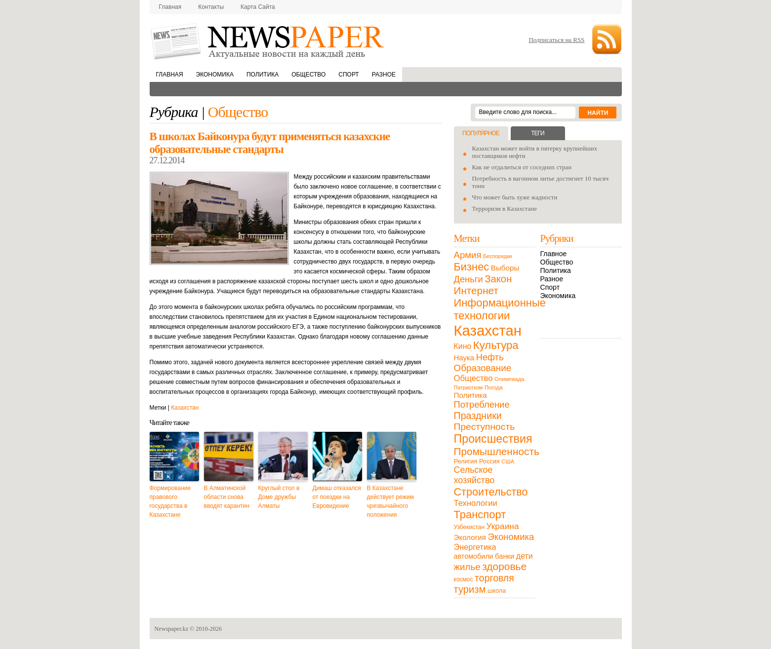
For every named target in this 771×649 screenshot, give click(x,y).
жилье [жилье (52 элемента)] (467, 567)
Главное (553, 254)
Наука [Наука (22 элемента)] (464, 357)
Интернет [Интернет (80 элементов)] (476, 290)
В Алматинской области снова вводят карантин (226, 497)
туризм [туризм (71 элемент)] (470, 589)
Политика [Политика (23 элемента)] (470, 395)
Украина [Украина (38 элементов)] (503, 526)
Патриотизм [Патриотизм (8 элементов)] (468, 387)
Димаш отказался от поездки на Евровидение (337, 497)
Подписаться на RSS (556, 39)
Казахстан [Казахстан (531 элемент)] (488, 330)
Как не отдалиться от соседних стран (522, 167)
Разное (384, 74)
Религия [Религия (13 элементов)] (466, 461)
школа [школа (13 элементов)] (496, 590)
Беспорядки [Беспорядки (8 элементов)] (497, 256)
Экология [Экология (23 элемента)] (470, 537)
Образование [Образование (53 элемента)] (483, 368)
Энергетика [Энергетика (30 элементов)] (475, 546)
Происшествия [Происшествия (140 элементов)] (493, 438)
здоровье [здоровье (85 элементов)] (504, 566)
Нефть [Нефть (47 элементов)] (490, 357)
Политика (262, 74)
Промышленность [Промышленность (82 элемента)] (496, 451)
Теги (537, 133)
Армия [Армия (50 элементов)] (468, 255)
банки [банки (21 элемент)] (504, 556)
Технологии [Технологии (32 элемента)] (475, 503)
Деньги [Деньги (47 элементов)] (468, 279)
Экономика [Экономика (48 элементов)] (511, 537)
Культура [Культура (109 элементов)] (496, 345)
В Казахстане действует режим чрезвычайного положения (390, 501)
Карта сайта (258, 6)
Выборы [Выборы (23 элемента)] (505, 268)
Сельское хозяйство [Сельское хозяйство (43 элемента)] (474, 475)
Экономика (215, 74)
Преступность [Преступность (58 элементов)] (484, 426)
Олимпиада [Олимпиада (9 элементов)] (509, 379)
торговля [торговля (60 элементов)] (494, 578)
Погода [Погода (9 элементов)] (494, 387)
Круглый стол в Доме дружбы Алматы (279, 497)
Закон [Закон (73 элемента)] (498, 278)
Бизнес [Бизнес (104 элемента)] (471, 267)
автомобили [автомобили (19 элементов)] (473, 556)
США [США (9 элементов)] (507, 461)
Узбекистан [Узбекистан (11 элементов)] (469, 527)
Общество (308, 74)
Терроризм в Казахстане (504, 208)
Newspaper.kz (172, 628)
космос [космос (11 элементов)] (463, 579)
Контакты (211, 6)
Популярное (480, 133)
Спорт (348, 74)
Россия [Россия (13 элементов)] (489, 461)
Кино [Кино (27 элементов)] (463, 346)
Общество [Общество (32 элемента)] (473, 378)
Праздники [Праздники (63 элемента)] (478, 415)
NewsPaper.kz (268, 40)
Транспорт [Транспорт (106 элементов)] (480, 514)
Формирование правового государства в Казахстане (170, 501)
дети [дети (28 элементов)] (524, 556)
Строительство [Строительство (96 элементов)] (491, 492)
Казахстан (185, 407)
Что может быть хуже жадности (515, 197)
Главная (170, 6)
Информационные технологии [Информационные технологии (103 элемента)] (500, 309)
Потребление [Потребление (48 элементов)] (482, 404)
